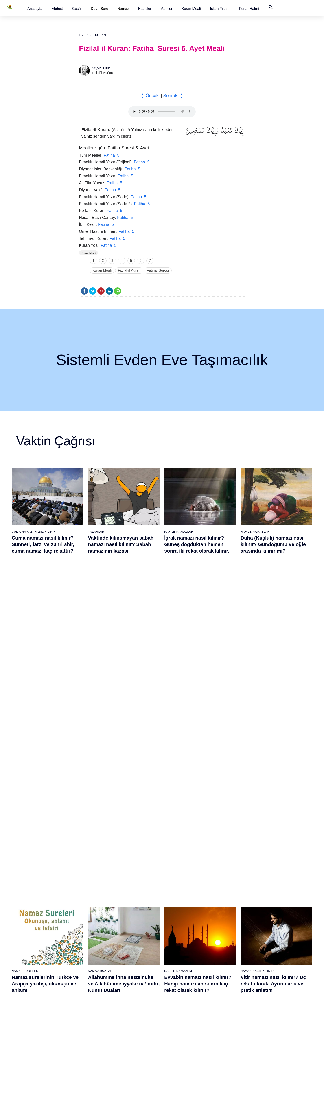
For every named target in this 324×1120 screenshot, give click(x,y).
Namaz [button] (123, 9)
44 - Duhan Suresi (131, 974)
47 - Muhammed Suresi (135, 998)
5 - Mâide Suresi (38, 966)
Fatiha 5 (111, 155)
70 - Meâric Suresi (178, 1029)
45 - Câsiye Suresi (132, 982)
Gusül (76, 9)
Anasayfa (34, 9)
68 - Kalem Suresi (178, 1014)
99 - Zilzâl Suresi (270, 958)
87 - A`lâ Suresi (223, 1014)
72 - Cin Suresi (175, 1045)
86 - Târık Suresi (224, 1006)
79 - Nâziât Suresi (225, 951)
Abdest (57, 9)
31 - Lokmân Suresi (86, 1021)
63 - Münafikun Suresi (180, 974)
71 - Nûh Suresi (176, 1037)
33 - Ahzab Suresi (84, 1037)
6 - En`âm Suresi (38, 974)
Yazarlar (96, 531)
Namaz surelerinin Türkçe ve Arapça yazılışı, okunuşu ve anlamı (45, 662)
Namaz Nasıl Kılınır (257, 649)
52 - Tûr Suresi (129, 1037)
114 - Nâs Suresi (270, 1076)
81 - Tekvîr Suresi (224, 966)
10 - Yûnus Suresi (39, 1006)
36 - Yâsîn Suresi (84, 1061)
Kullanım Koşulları (206, 1112)
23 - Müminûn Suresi (87, 958)
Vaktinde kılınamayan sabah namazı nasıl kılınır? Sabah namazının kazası (120, 544)
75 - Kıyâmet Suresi (179, 1069)
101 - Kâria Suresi (271, 974)
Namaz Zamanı (285, 1112)
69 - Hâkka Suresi (178, 1021)
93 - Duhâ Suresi (224, 1061)
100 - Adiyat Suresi (272, 966)
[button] (34, 9)
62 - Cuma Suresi (178, 966)
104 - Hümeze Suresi (273, 998)
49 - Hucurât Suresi (133, 1014)
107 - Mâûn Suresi (271, 1021)
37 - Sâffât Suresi (84, 1069)
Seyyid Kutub (101, 68)
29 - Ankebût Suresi (86, 1006)
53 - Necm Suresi (131, 1045)
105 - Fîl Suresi (269, 1006)
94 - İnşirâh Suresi (224, 1069)
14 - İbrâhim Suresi (39, 1037)
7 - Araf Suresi (36, 982)
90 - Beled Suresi (224, 1037)
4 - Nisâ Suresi (36, 958)
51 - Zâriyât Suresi (132, 1029)
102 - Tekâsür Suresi (273, 982)
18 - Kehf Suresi (37, 1069)
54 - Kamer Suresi (132, 1053)
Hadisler (144, 9)
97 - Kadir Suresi (270, 943)
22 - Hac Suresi (83, 951)
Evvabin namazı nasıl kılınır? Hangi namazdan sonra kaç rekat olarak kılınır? (198, 662)
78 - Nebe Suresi (224, 943)
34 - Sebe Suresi (84, 1045)
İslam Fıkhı (219, 9)
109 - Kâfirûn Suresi (272, 1037)
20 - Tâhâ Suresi (84, 935)
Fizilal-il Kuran (92, 35)
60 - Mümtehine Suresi (181, 951)
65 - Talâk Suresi (177, 990)
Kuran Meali (191, 9)
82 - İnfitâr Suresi (224, 974)
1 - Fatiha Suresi (38, 935)
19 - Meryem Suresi (40, 1076)
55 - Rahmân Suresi (133, 1061)
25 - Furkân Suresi (85, 974)
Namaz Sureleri (25, 649)
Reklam (229, 1112)
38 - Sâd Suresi (83, 1076)
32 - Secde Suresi (85, 1029)
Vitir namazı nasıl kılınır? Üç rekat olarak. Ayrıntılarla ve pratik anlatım (273, 662)
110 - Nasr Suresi (271, 1045)
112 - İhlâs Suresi (271, 1061)
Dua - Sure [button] (99, 9)
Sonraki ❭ (173, 95)
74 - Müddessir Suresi (180, 1061)
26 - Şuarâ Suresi (85, 982)
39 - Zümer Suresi (131, 935)
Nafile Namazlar (178, 531)
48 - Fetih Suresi (131, 1006)
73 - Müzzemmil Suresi (181, 1053)
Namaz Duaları (101, 649)
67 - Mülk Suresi (177, 1006)
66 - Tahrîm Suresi (178, 998)
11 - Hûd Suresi (37, 1014)
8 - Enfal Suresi (36, 990)
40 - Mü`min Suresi (132, 943)
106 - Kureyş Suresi (272, 1014)
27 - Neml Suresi (84, 990)
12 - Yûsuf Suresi (38, 1021)
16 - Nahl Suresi (37, 1053)
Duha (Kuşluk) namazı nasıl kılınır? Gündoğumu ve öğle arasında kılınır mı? (273, 544)
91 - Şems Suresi (224, 1045)
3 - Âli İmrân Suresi (39, 951)
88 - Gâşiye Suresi (225, 1021)
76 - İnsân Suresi (177, 1076)
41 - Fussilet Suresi (133, 951)
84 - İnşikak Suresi (225, 990)
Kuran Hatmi (249, 9)
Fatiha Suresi (158, 270)
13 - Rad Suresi (37, 1029)
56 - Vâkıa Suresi (131, 1069)
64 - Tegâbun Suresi (179, 982)
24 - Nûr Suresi (83, 966)
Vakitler (166, 9)
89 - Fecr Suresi (223, 1029)
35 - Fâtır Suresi (84, 1053)
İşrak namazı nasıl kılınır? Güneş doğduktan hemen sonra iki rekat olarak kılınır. (196, 544)
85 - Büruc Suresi (224, 998)
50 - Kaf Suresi (130, 1021)
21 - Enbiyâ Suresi (85, 943)
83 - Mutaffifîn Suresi (227, 982)
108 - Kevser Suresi (272, 1029)
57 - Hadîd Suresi (131, 1076)
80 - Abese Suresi (224, 958)
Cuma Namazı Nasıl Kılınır (34, 531)
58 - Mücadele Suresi (180, 935)
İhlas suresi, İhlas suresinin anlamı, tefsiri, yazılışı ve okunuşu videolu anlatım (120, 770)
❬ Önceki (150, 95)
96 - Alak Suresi (269, 935)
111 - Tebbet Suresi (272, 1053)
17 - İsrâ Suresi (37, 1061)
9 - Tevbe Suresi (37, 998)
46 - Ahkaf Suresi (131, 990)
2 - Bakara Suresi (38, 943)
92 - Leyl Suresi (223, 1053)
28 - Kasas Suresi (84, 998)
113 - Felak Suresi (271, 1069)
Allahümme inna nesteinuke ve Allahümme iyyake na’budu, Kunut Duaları (124, 662)
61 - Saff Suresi (176, 958)
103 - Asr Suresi (270, 990)
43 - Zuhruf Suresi (132, 966)
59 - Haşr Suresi (177, 943)
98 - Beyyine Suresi (272, 951)
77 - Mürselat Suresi (226, 935)
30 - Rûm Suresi (84, 1014)
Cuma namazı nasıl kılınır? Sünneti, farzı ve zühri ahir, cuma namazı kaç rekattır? (43, 544)
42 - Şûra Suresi (130, 958)
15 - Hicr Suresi (37, 1045)
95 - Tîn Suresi (222, 1076)
